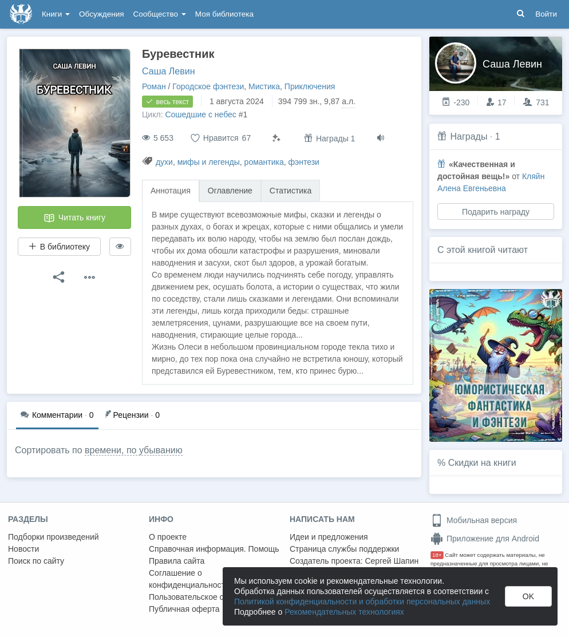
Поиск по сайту (36, 560)
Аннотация (171, 190)
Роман (154, 86)
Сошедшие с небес (200, 114)
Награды (468, 136)
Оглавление (230, 190)
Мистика (264, 86)
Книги (56, 14)
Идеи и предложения (329, 536)
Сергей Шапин (391, 560)
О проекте (168, 536)
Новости (23, 548)
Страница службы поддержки (344, 548)
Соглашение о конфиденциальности (189, 578)
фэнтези (304, 162)
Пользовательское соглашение (206, 597)
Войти (546, 14)
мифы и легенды (208, 162)
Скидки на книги (482, 463)
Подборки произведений (53, 536)
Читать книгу (74, 218)
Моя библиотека (224, 14)
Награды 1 (329, 138)
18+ (437, 555)
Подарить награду (496, 211)
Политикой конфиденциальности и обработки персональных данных (362, 601)
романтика (264, 162)
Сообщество (159, 14)
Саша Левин (168, 71)
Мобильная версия (473, 520)
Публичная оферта (184, 609)
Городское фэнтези (208, 86)
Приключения (309, 86)
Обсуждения (101, 14)
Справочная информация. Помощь (214, 548)
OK (528, 596)
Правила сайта (176, 560)
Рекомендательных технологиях (344, 611)
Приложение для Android (484, 538)
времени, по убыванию (134, 450)
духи (164, 162)
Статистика (291, 190)
